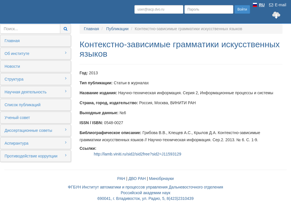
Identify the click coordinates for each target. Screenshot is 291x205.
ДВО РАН (137, 178)
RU (262, 5)
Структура (35, 78)
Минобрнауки (161, 178)
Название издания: (98, 93)
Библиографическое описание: (110, 132)
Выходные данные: (99, 112)
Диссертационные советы (35, 130)
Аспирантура (35, 142)
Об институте (35, 53)
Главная (12, 40)
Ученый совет (17, 117)
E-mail (277, 5)
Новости (12, 66)
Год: (84, 73)
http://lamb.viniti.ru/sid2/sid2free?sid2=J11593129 (137, 154)
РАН (121, 178)
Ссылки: (88, 148)
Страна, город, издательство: (109, 103)
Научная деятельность (35, 91)
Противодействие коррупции (35, 155)
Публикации (117, 28)
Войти (242, 9)
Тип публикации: (96, 83)
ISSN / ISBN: (91, 122)
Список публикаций (22, 104)
